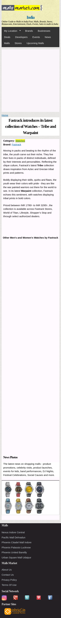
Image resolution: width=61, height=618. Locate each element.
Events (36, 37)
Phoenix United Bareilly (14, 552)
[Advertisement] (30, 80)
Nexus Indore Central (13, 532)
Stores (18, 43)
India (30, 17)
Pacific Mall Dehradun (13, 537)
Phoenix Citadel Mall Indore (16, 542)
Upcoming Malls (35, 43)
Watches (20, 140)
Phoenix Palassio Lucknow (16, 547)
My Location (11, 30)
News (48, 37)
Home (5, 115)
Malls (7, 43)
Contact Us (8, 574)
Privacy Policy (9, 579)
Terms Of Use (9, 585)
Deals (7, 37)
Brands (29, 30)
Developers (21, 37)
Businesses (44, 30)
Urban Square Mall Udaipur (16, 557)
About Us (7, 569)
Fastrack (16, 144)
